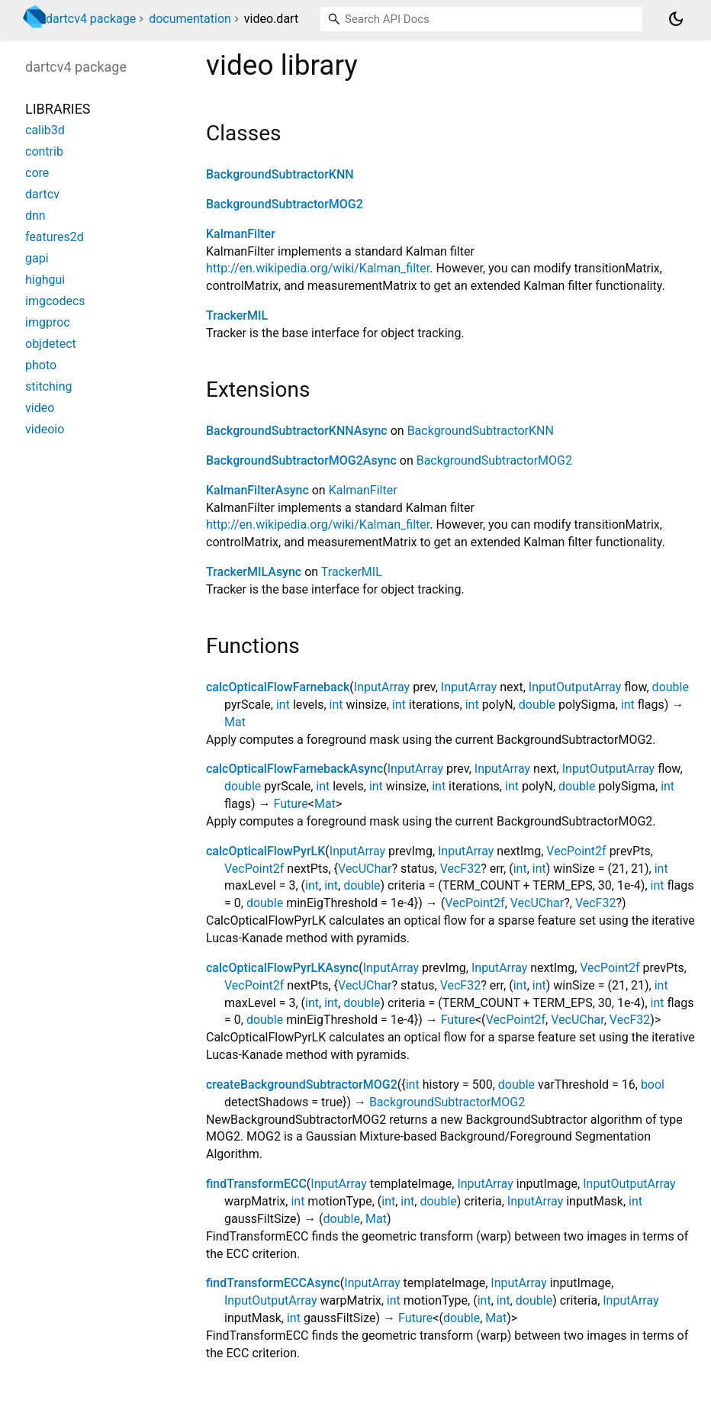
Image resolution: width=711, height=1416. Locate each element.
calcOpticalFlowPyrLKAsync (282, 968)
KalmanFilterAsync (257, 490)
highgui (45, 279)
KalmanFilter (240, 234)
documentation (190, 18)
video (39, 408)
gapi (37, 258)
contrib (44, 151)
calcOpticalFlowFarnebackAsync (294, 768)
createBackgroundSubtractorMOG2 (301, 1084)
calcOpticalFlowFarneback (277, 687)
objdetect (50, 343)
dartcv (42, 194)
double (670, 687)
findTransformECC (256, 1183)
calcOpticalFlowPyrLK (265, 851)
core (37, 173)
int (283, 704)
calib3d (45, 130)
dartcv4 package (91, 18)
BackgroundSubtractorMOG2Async (301, 460)
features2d (54, 237)
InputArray (382, 687)
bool (652, 1084)
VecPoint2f (576, 851)
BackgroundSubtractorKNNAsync (297, 430)
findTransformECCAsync (273, 1283)
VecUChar (364, 868)
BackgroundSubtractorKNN (280, 174)
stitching (48, 386)
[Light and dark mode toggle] (676, 19)
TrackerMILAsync (253, 572)
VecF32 (460, 868)
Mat (235, 722)
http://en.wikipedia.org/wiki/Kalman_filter (317, 268)
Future (291, 803)
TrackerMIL (237, 315)
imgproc (47, 322)
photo (40, 365)
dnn (35, 215)
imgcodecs (55, 301)
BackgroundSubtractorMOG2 (284, 204)
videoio (44, 429)
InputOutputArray (575, 687)
